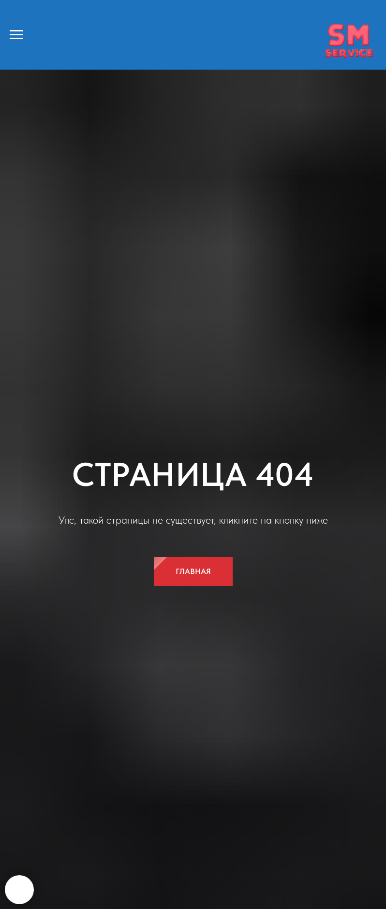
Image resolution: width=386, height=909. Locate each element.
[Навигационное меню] (16, 35)
